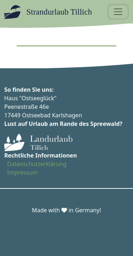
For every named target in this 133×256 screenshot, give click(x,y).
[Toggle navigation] (118, 12)
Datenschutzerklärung (36, 164)
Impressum (22, 172)
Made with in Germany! (66, 210)
